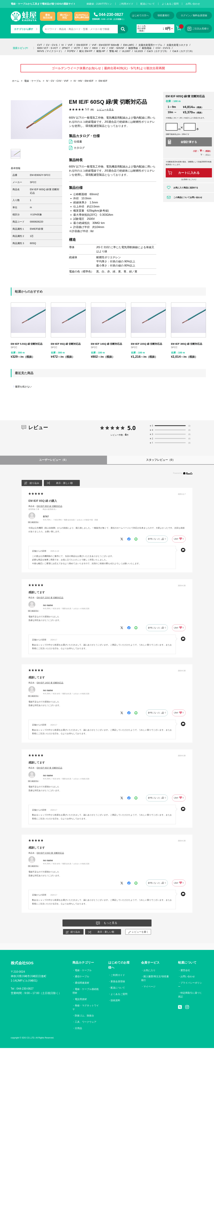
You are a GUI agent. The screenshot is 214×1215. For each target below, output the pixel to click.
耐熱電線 (147, 48)
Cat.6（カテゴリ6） (183, 51)
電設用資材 (81, 999)
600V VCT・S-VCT (47, 48)
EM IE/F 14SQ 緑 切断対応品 (106, 344)
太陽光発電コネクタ (177, 45)
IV (62, 45)
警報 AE (113, 51)
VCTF (77, 48)
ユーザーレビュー (53, 459)
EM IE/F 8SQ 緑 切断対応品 (66, 344)
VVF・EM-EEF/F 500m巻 (105, 45)
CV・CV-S (51, 45)
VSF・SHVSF (116, 48)
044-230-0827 (111, 14)
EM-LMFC (128, 45)
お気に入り (149, 970)
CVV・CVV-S (163, 48)
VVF (70, 45)
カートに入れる (189, 172)
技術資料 (115, 1000)
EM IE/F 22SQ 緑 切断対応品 (146, 344)
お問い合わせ (193, 3)
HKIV (95, 48)
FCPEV (71, 51)
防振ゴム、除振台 (84, 1015)
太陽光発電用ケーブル (150, 45)
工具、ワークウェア (85, 1022)
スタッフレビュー (160, 459)
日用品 (78, 1028)
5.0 (131, 428)
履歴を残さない (23, 386)
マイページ (149, 986)
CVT (39, 45)
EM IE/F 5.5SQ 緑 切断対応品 (27, 344)
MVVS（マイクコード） (50, 51)
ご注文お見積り (198, 29)
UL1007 (126, 51)
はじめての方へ (140, 15)
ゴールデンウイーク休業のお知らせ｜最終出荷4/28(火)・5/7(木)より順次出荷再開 (108, 68)
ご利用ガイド (126, 3)
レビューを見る (105, 109)
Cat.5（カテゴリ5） (157, 51)
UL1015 (138, 51)
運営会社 (185, 970)
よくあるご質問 (170, 3)
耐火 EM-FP (85, 51)
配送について (147, 3)
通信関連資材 (82, 982)
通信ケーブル (82, 976)
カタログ (79, 147)
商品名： (45, 506)
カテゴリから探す (25, 29)
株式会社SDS (22, 963)
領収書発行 (163, 15)
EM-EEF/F (82, 45)
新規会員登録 (118, 981)
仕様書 (78, 141)
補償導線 (133, 48)
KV (103, 48)
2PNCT (66, 48)
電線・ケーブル (83, 970)
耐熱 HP (100, 51)
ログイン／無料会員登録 (194, 15)
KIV (86, 48)
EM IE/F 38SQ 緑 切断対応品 (186, 344)
